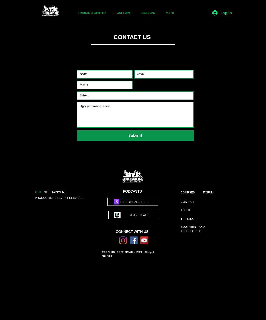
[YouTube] (144, 240)
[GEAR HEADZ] (133, 215)
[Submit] (135, 135)
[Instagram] (123, 240)
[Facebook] (134, 240)
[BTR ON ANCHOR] (132, 202)
